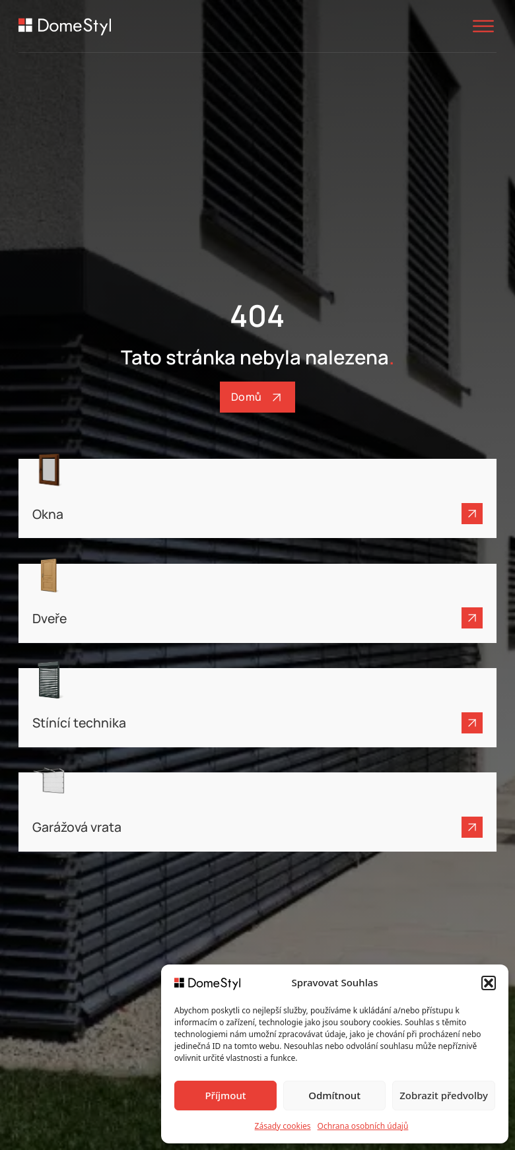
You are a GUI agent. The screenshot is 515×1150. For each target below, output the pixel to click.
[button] (488, 983)
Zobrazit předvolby (443, 1095)
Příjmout (225, 1095)
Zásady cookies (283, 1126)
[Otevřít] (483, 26)
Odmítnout (334, 1095)
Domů (258, 397)
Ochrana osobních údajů (363, 1126)
